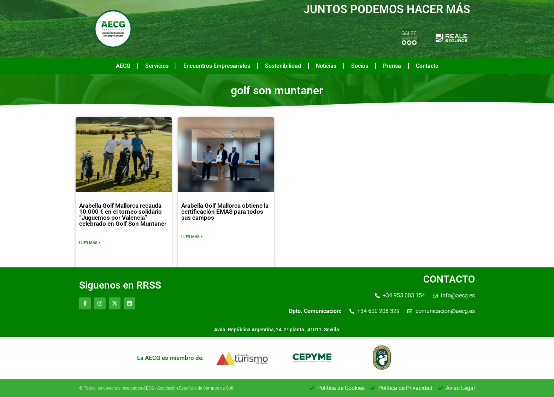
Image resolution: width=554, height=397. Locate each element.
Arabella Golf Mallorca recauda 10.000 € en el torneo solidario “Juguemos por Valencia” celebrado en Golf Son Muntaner (122, 214)
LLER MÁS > (90, 243)
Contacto (427, 66)
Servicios (157, 66)
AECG (123, 66)
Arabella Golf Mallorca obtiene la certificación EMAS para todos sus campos (225, 211)
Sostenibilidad (283, 66)
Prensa (392, 66)
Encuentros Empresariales (216, 66)
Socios (359, 66)
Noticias (326, 66)
